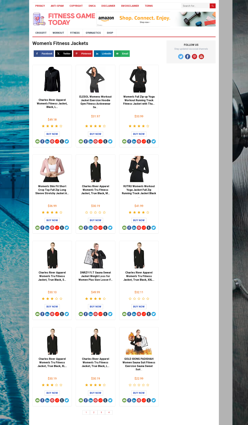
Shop (110, 33)
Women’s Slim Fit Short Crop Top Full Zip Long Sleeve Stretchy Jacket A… (52, 190)
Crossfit (41, 33)
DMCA (92, 6)
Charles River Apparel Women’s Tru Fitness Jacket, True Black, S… (52, 276)
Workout (58, 33)
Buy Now (52, 134)
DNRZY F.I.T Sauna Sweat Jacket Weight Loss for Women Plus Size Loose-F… (96, 276)
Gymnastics (93, 33)
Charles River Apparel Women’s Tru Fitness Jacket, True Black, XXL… (138, 276)
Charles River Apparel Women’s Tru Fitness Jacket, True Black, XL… (52, 362)
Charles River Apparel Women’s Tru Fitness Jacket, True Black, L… (95, 362)
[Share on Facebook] (44, 53)
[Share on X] (63, 53)
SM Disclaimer (130, 6)
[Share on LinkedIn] (103, 53)
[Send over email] (122, 53)
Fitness (75, 33)
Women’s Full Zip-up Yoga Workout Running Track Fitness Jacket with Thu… (139, 100)
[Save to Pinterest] (83, 53)
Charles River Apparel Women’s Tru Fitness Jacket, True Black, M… (95, 190)
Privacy (40, 6)
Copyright (76, 6)
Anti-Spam (57, 6)
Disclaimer (108, 6)
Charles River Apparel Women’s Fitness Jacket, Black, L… (52, 103)
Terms (149, 6)
